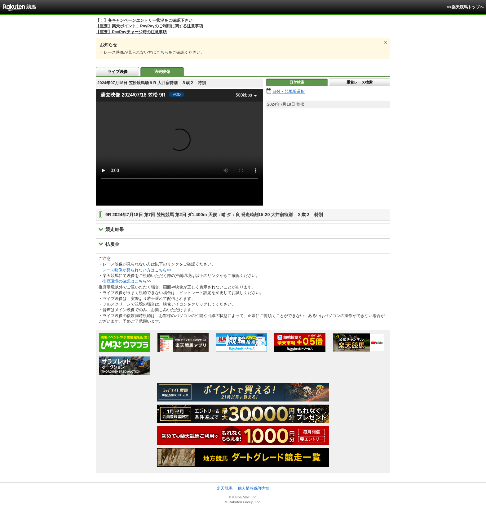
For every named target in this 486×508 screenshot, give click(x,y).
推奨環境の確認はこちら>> (126, 281)
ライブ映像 (118, 71)
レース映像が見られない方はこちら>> (136, 270)
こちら (162, 52)
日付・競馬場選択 (288, 91)
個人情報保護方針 (254, 488)
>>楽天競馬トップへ (465, 7)
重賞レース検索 (360, 82)
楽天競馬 (224, 488)
